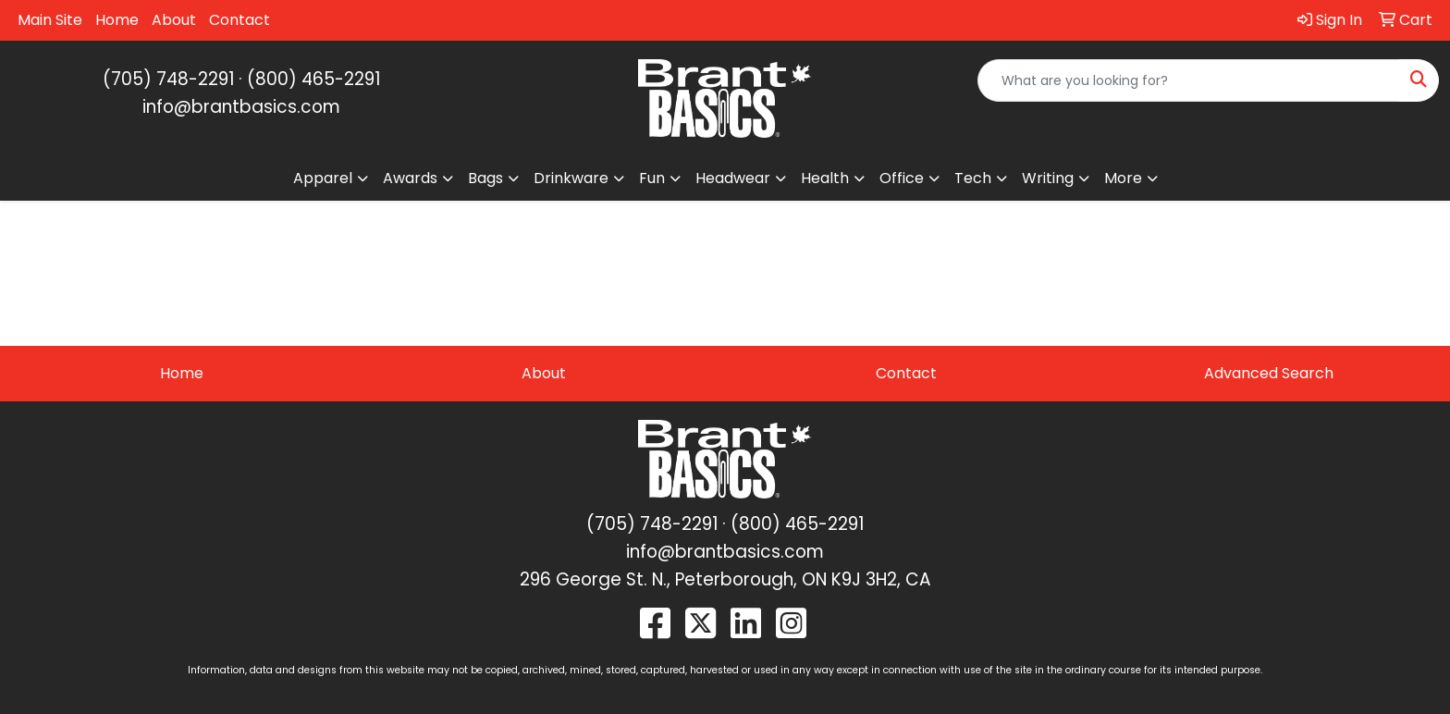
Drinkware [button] (571, 178)
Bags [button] (485, 178)
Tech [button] (972, 178)
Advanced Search (1268, 373)
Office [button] (901, 178)
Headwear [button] (732, 178)
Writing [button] (1048, 178)
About (174, 20)
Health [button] (825, 178)
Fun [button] (652, 178)
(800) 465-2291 (313, 79)
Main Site (50, 20)
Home (117, 20)
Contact (239, 20)
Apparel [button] (322, 178)
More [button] (1123, 178)
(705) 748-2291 (168, 79)
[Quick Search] (1188, 80)
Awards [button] (410, 178)
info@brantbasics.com (241, 106)
